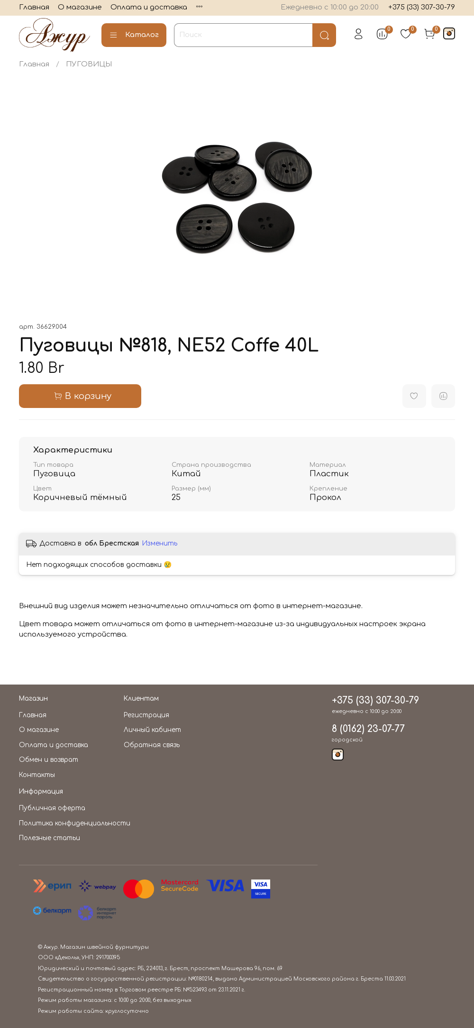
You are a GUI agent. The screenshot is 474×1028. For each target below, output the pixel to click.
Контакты (37, 774)
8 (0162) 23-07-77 (368, 729)
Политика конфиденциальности (74, 823)
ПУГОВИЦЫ (89, 64)
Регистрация (146, 715)
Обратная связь (152, 745)
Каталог (134, 35)
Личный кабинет (152, 729)
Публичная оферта (52, 808)
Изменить (159, 543)
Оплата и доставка (148, 7)
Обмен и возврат (48, 759)
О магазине (80, 7)
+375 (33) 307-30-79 (421, 7)
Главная (34, 7)
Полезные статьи (49, 838)
